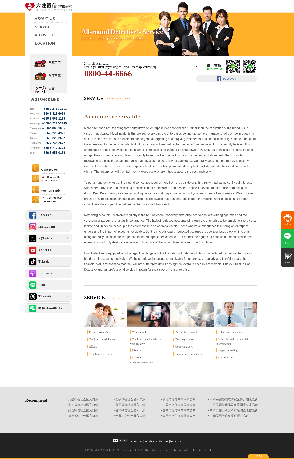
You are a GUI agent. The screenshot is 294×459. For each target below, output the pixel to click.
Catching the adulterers (102, 339)
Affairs (93, 346)
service (149, 441)
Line (287, 243)
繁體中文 (55, 62)
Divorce (136, 350)
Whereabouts (139, 331)
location (175, 441)
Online (287, 224)
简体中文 (55, 75)
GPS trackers (225, 357)
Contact (287, 261)
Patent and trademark (230, 331)
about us (137, 441)
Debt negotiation (184, 339)
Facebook (229, 78)
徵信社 (91, 450)
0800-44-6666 (108, 73)
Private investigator (100, 331)
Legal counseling (228, 350)
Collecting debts (184, 346)
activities (162, 441)
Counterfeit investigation (189, 353)
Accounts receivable (186, 331)
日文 (52, 88)
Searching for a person (101, 353)
